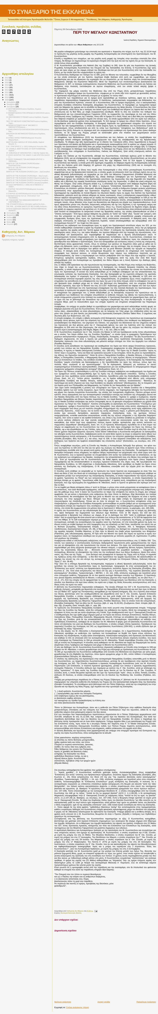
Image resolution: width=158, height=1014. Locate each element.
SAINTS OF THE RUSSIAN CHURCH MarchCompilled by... (27, 178)
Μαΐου (9, 222)
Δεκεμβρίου (11, 102)
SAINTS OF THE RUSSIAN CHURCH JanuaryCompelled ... (28, 183)
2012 (7, 92)
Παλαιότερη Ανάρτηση (146, 1002)
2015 (7, 85)
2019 (7, 78)
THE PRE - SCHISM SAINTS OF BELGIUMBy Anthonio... (27, 206)
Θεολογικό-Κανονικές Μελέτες (71, 913)
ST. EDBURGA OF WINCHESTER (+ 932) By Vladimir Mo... (28, 153)
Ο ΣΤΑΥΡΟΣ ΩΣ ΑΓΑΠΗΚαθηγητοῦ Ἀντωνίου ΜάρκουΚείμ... (28, 194)
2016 (7, 82)
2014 (7, 87)
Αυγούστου (11, 215)
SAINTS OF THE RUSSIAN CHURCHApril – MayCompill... (27, 176)
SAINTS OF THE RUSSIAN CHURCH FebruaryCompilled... (27, 180)
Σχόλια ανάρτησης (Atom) (77, 1007)
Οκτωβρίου (11, 107)
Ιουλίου (10, 217)
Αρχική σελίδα (104, 1002)
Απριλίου (10, 224)
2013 (7, 90)
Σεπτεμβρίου (12, 213)
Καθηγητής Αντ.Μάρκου (15, 236)
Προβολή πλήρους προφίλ (13, 240)
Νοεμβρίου (11, 104)
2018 (7, 80)
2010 (7, 97)
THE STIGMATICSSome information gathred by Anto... (26, 204)
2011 (7, 95)
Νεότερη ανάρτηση (62, 1002)
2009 (7, 100)
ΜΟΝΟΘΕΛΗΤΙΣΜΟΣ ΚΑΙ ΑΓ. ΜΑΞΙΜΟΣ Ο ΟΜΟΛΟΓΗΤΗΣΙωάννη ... (21, 126)
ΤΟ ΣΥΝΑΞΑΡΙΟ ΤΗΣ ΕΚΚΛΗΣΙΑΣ (51, 11)
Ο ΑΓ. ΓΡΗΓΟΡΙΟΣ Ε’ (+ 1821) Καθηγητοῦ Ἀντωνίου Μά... (27, 146)
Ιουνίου (10, 220)
